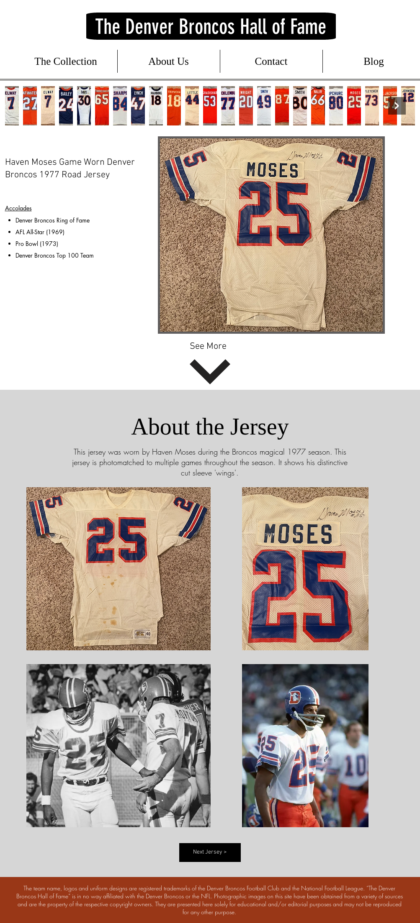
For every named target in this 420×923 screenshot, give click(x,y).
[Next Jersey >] (210, 852)
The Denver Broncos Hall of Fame (210, 26)
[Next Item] (397, 106)
